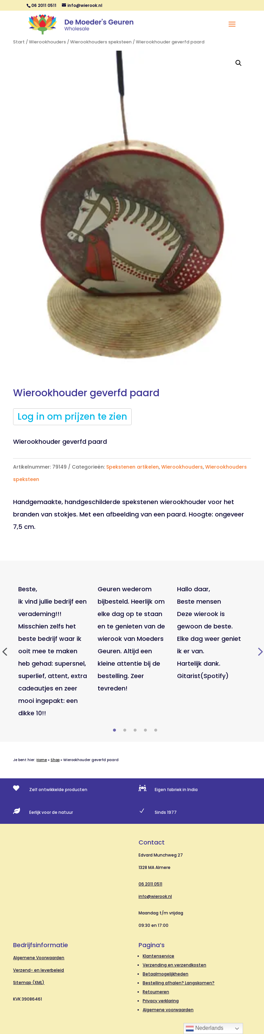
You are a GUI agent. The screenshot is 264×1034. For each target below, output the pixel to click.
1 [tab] (114, 730)
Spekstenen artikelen (132, 466)
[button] (238, 63)
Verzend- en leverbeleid (38, 970)
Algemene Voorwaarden (38, 958)
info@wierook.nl (155, 896)
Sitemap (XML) (28, 982)
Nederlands (204, 1028)
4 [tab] (145, 730)
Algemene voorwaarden (168, 1010)
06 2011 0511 (150, 884)
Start (19, 42)
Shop (55, 759)
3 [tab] (135, 730)
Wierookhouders (47, 42)
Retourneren (156, 992)
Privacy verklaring (161, 1001)
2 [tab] (124, 730)
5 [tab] (155, 730)
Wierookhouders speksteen (101, 42)
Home (41, 759)
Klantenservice (158, 956)
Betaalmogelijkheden (165, 974)
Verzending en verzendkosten (174, 965)
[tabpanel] (52, 651)
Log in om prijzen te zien (72, 416)
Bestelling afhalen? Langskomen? (178, 983)
